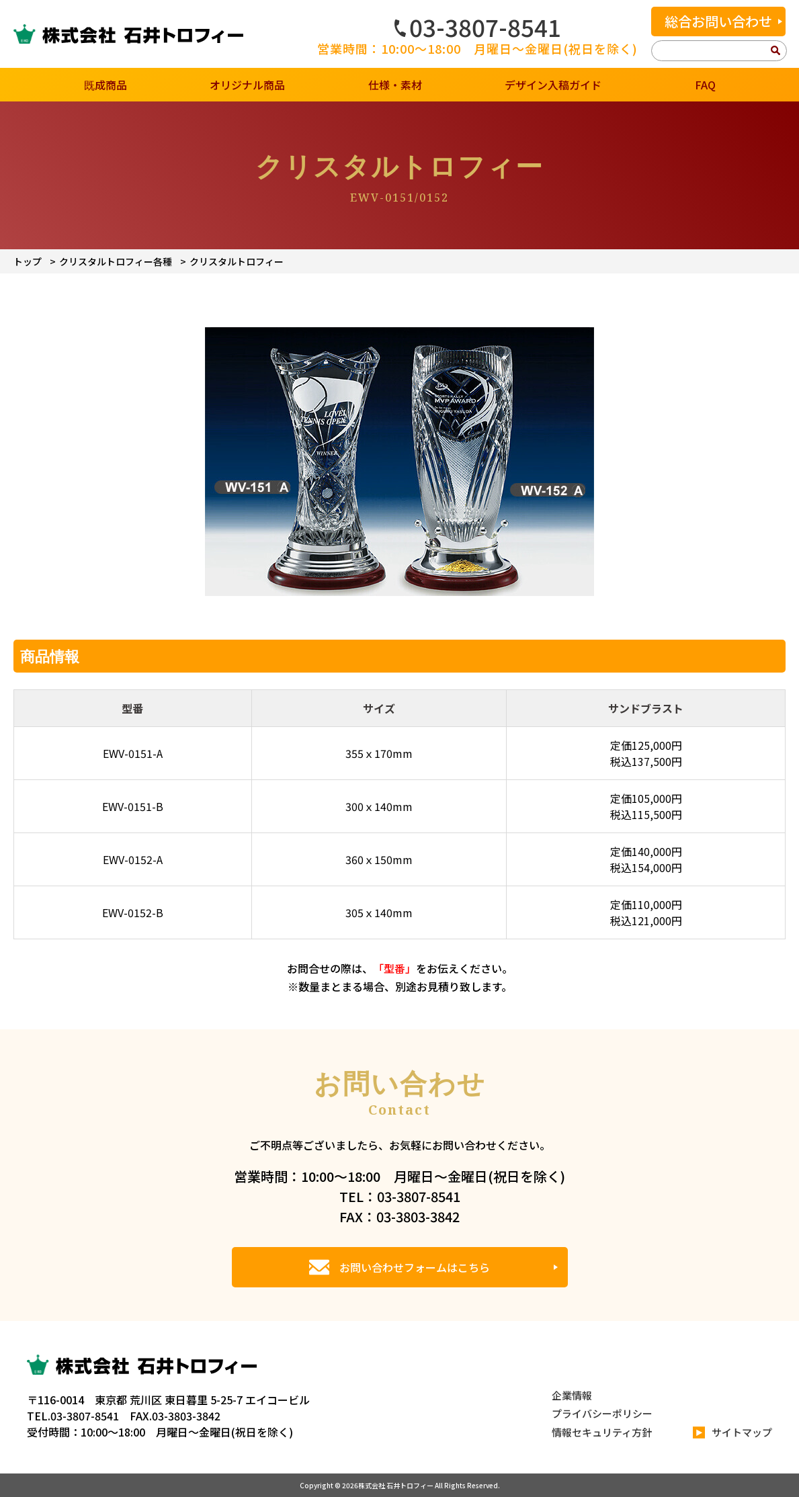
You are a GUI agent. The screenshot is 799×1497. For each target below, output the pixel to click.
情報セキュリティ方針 (602, 1432)
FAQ (705, 85)
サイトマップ (732, 1433)
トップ (27, 261)
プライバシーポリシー (602, 1413)
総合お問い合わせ (718, 21)
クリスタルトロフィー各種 (115, 261)
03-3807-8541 (477, 26)
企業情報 (572, 1395)
